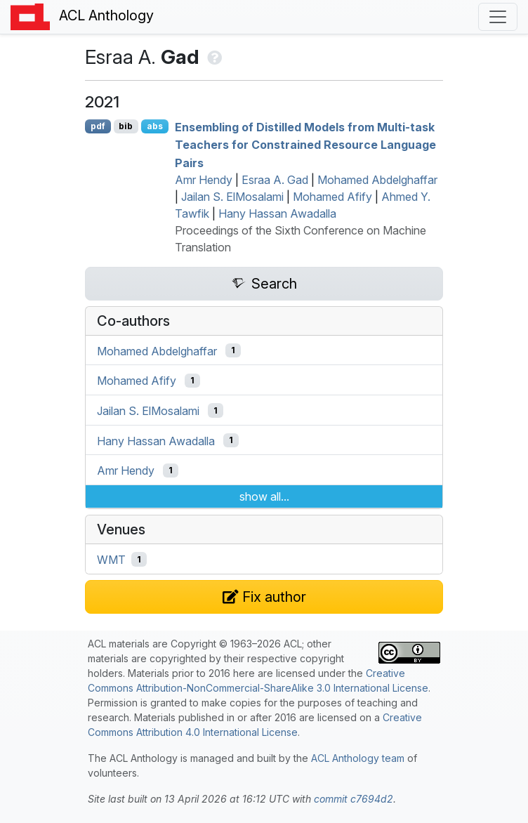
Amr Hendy (203, 180)
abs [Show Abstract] (155, 126)
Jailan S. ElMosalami (232, 197)
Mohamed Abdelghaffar (377, 180)
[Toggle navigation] (497, 17)
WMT (111, 560)
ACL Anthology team (357, 758)
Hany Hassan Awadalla (277, 213)
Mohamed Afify (332, 197)
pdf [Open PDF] (98, 126)
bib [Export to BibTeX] (126, 126)
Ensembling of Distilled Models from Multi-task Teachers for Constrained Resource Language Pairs (305, 144)
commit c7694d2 (353, 799)
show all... (264, 496)
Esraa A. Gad (275, 180)
